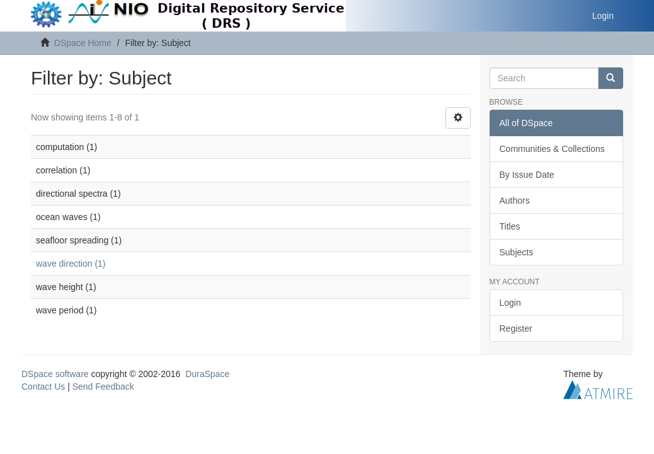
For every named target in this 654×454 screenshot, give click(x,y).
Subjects (517, 252)
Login (510, 303)
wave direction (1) (71, 264)
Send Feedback (103, 386)
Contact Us (43, 386)
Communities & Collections (552, 149)
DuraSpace (207, 374)
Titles (510, 226)
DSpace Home (83, 43)
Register (516, 328)
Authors (515, 200)
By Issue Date (527, 175)
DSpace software (55, 374)
